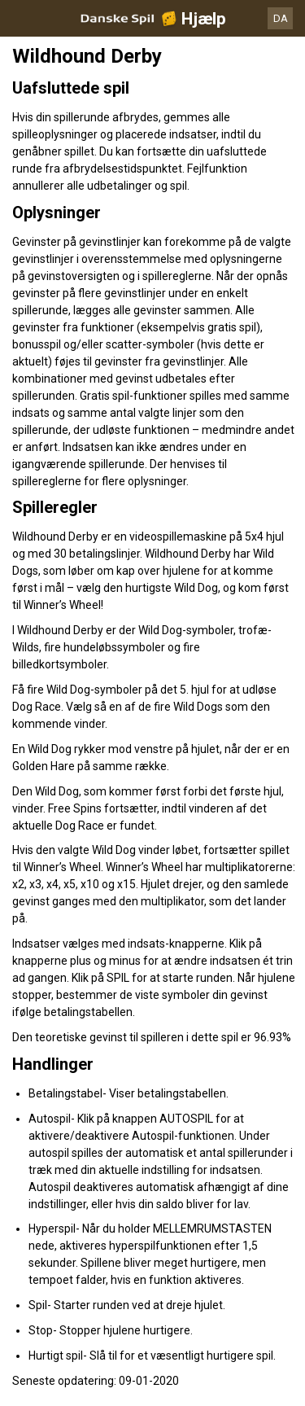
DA (280, 18)
